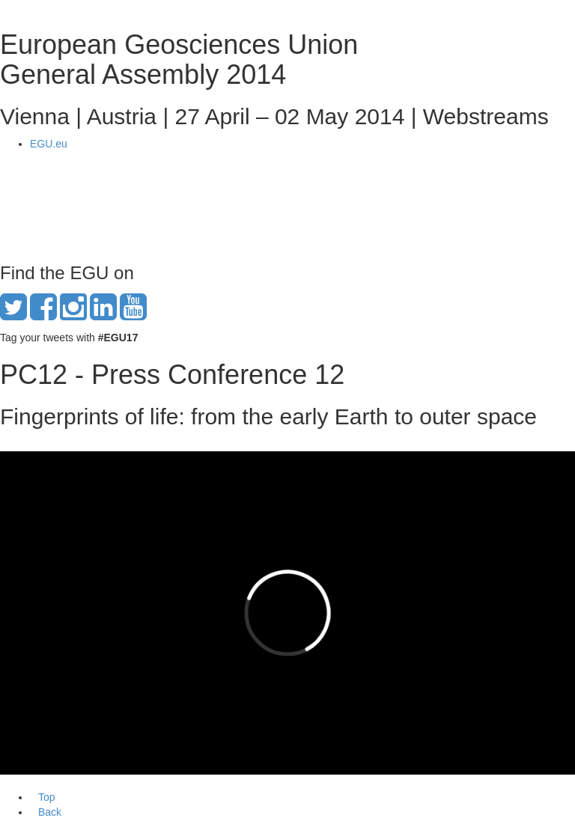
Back (49, 812)
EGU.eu (48, 144)
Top (46, 797)
